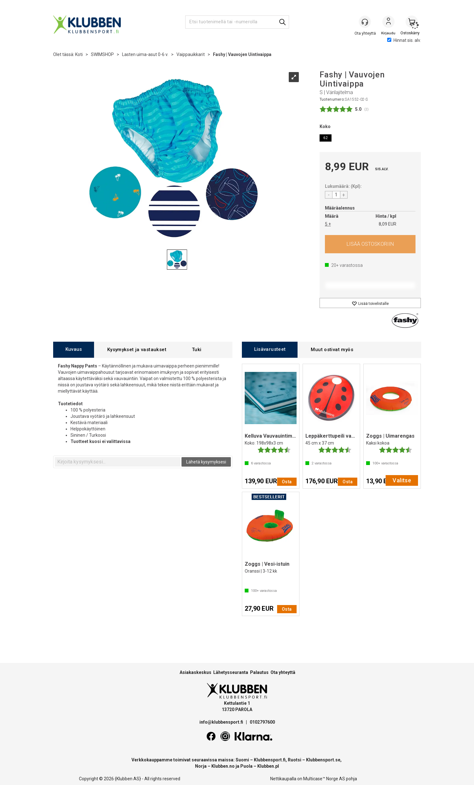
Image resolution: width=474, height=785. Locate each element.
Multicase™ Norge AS (324, 778)
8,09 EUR (387, 224)
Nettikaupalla (283, 778)
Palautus (259, 672)
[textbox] (117, 461)
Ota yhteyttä (282, 672)
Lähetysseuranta (230, 672)
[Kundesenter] (365, 22)
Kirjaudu (388, 22)
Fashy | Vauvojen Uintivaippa (242, 54)
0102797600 (262, 722)
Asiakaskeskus (195, 672)
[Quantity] (336, 195)
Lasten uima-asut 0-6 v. (145, 54)
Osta (370, 244)
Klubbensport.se (323, 759)
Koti (79, 54)
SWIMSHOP (102, 54)
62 (325, 138)
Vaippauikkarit (190, 54)
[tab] (73, 350)
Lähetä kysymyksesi (206, 461)
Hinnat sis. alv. (404, 40)
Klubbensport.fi (270, 759)
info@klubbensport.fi (221, 722)
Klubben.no (223, 766)
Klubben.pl (268, 766)
